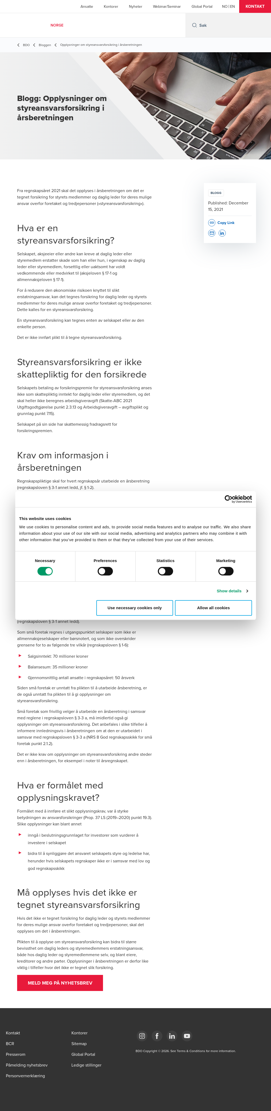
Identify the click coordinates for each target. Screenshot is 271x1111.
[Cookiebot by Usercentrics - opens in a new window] (228, 499)
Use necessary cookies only (135, 607)
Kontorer (111, 6)
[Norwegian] (225, 6)
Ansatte (87, 6)
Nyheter (135, 6)
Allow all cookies (213, 607)
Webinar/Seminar (167, 6)
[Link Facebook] (157, 1036)
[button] (255, 6)
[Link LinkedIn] (172, 1036)
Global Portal (202, 6)
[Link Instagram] (142, 1036)
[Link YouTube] (187, 1036)
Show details (229, 591)
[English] (232, 6)
